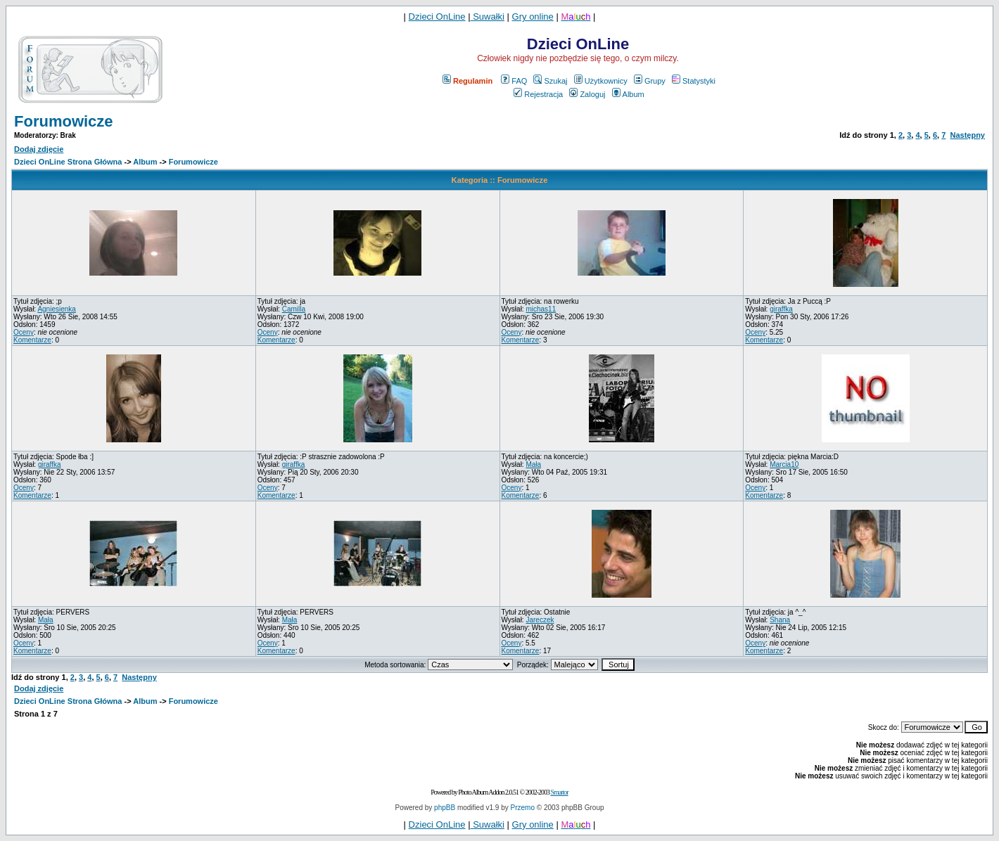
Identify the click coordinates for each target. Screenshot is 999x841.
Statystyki (693, 81)
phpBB (444, 807)
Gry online (533, 16)
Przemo (523, 807)
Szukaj (550, 81)
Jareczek (540, 620)
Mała (533, 464)
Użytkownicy (601, 81)
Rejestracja (538, 94)
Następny (967, 135)
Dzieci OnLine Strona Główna (68, 162)
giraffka (781, 309)
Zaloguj (587, 94)
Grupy (650, 81)
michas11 (541, 309)
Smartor (559, 792)
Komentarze (32, 340)
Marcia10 (784, 464)
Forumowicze (63, 121)
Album (628, 94)
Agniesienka (56, 309)
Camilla (293, 309)
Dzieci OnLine (437, 16)
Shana (780, 620)
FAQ (514, 81)
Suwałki (487, 16)
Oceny (23, 332)
